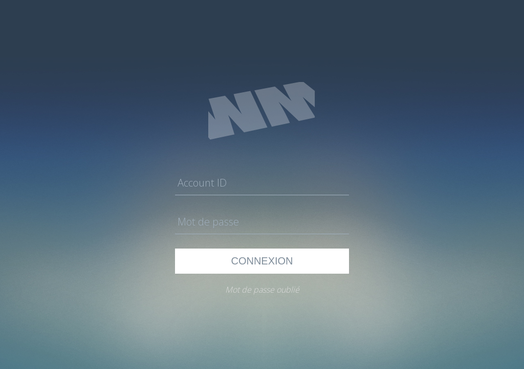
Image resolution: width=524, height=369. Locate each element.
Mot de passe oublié (262, 289)
